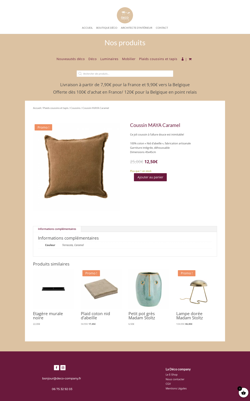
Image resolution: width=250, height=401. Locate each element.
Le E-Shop (172, 374)
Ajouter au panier (150, 177)
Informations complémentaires (57, 229)
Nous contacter (175, 379)
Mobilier (129, 59)
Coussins (75, 107)
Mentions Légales (176, 388)
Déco (92, 59)
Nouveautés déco (71, 59)
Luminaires (109, 59)
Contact (162, 28)
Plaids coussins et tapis (158, 59)
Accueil (87, 28)
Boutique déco (106, 28)
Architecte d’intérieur (136, 28)
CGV (168, 384)
